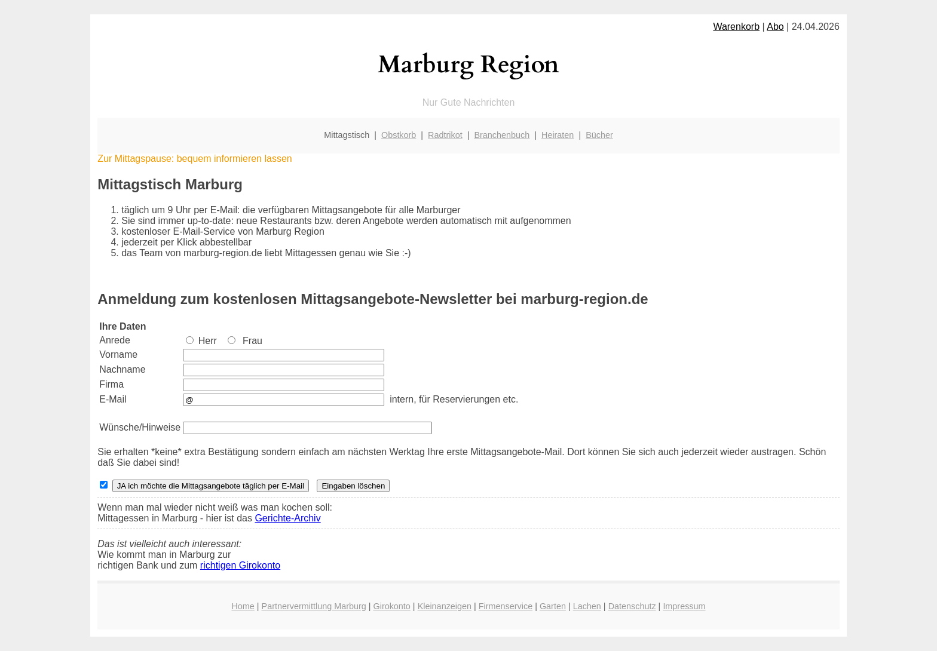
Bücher (599, 135)
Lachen (587, 606)
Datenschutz (632, 606)
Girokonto (391, 606)
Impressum (684, 606)
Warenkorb (736, 27)
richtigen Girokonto (240, 565)
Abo (775, 27)
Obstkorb (398, 135)
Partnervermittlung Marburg (314, 606)
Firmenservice (505, 606)
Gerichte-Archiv (287, 518)
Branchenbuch (501, 135)
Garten (553, 606)
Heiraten (557, 135)
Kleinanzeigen (444, 606)
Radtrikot (445, 135)
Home (242, 606)
